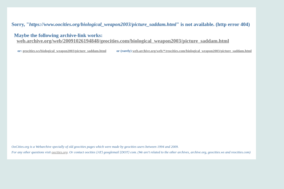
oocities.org (60, 152)
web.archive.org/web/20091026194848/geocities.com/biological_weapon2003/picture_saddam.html (123, 41)
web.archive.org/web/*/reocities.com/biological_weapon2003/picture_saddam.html (192, 51)
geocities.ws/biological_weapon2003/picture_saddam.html (64, 51)
